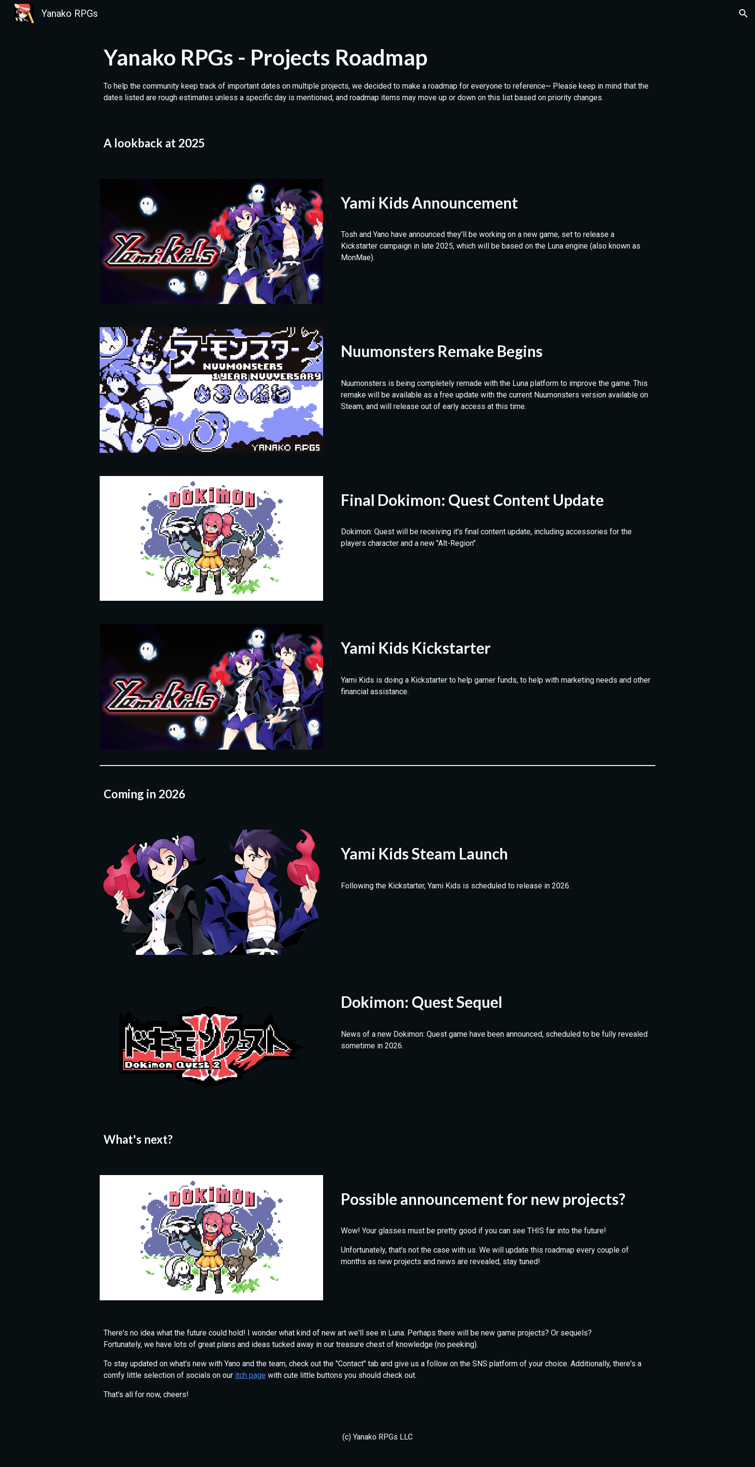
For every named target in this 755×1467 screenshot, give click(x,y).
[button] (743, 13)
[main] (377, 73)
